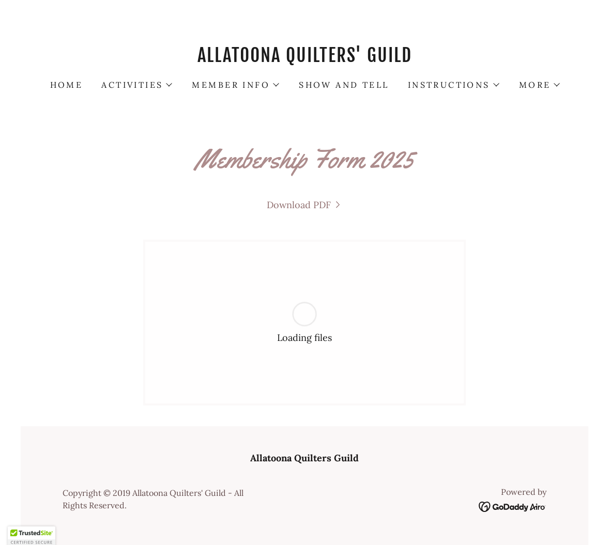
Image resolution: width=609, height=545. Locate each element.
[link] (304, 59)
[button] (136, 85)
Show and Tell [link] (344, 85)
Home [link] (66, 85)
